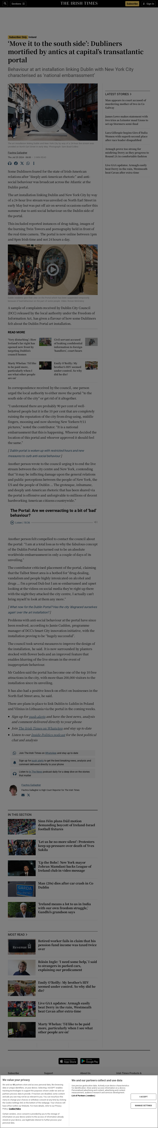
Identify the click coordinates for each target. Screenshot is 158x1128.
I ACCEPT (143, 1097)
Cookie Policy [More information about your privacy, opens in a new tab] (15, 1109)
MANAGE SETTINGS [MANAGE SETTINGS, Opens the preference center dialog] (143, 1105)
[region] (79, 1101)
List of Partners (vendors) (83, 1095)
